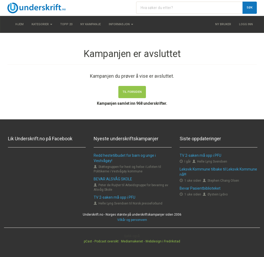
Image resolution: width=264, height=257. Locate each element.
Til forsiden (132, 92)
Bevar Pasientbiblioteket (200, 188)
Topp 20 (66, 24)
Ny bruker (223, 24)
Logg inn (246, 24)
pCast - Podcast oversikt (101, 241)
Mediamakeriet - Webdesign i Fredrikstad (150, 241)
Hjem (19, 24)
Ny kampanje (90, 24)
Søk (250, 7)
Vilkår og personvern (132, 220)
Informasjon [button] (121, 24)
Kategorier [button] (42, 24)
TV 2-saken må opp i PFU (114, 197)
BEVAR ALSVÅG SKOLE (113, 179)
